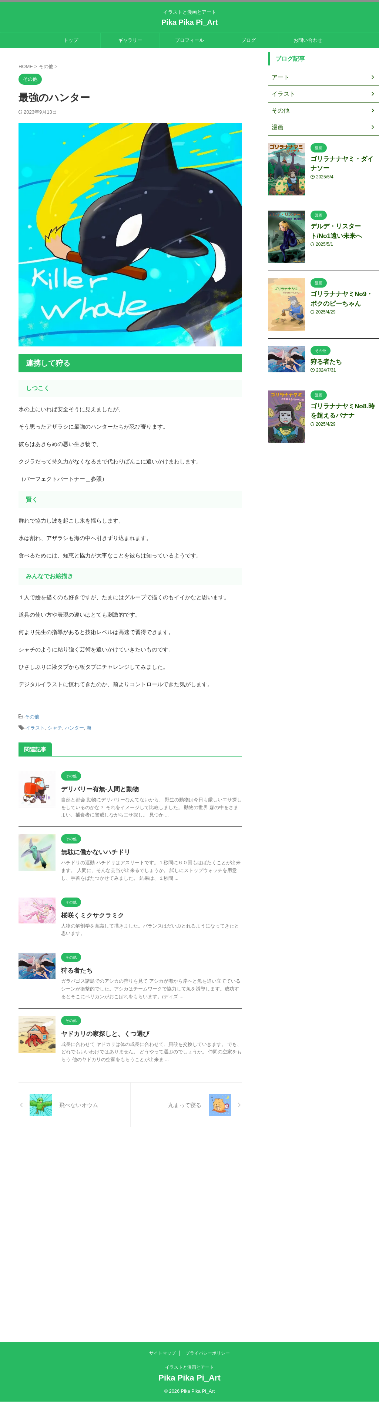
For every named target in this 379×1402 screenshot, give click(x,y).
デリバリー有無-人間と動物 (134, 787)
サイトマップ (162, 1353)
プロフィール (189, 40)
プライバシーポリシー (207, 1353)
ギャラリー (130, 40)
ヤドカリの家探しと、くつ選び (139, 1103)
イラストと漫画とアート (189, 1367)
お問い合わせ (308, 40)
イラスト (35, 726)
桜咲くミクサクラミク (127, 965)
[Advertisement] (189, 1291)
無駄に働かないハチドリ (130, 876)
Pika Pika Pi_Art (189, 22)
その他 (32, 716)
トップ (71, 40)
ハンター (74, 726)
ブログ (248, 40)
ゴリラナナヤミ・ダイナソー (344, 158)
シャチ (55, 726)
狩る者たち (113, 1033)
